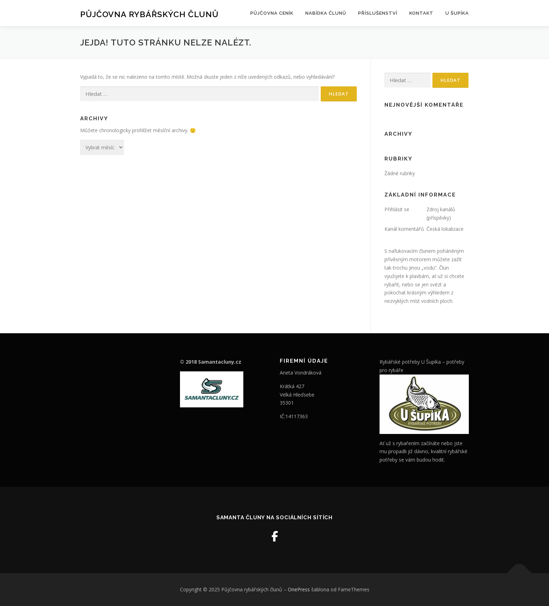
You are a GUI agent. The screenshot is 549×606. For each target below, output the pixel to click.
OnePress (299, 589)
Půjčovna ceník (271, 13)
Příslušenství (377, 13)
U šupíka (457, 13)
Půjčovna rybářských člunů (149, 14)
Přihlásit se (396, 209)
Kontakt (421, 13)
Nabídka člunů (325, 13)
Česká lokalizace (445, 229)
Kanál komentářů (404, 229)
